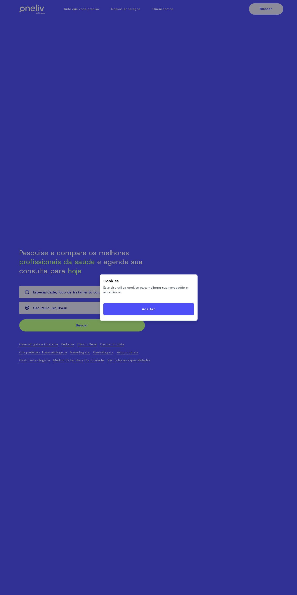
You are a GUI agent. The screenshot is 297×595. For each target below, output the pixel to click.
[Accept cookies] (148, 309)
